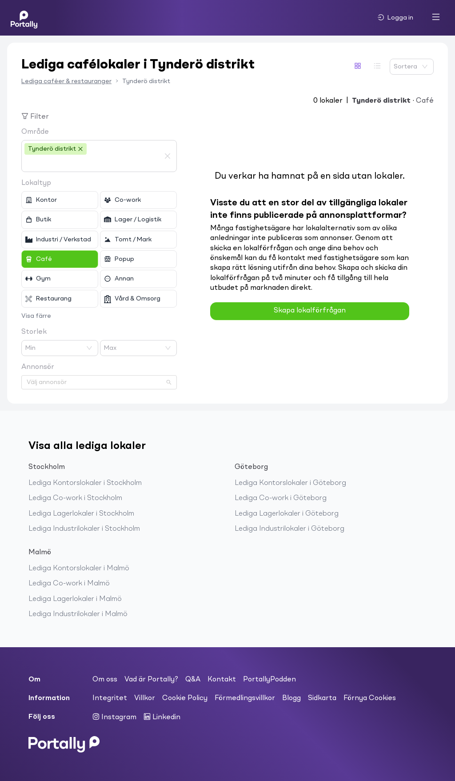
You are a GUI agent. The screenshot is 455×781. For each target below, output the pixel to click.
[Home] (24, 17)
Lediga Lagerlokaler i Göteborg (287, 513)
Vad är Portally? (151, 679)
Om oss (104, 679)
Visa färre (36, 316)
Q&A (192, 679)
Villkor (144, 698)
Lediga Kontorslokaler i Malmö (78, 568)
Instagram (114, 717)
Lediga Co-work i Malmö (69, 583)
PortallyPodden (269, 679)
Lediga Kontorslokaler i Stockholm (85, 483)
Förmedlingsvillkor (245, 698)
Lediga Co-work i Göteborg (281, 498)
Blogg (291, 698)
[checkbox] (59, 200)
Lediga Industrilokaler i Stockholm (84, 529)
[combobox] (92, 163)
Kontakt (222, 679)
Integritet (109, 698)
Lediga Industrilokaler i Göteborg (289, 529)
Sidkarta (322, 698)
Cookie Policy (185, 698)
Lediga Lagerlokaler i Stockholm (81, 513)
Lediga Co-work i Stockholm (75, 498)
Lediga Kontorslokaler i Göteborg (290, 483)
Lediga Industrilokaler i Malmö (78, 614)
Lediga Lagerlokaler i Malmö (75, 599)
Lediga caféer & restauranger (66, 81)
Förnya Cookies (369, 698)
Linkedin (162, 717)
